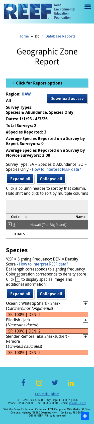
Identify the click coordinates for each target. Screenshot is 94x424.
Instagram (39, 385)
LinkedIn (71, 385)
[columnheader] (17, 216)
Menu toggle (87, 10)
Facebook (23, 385)
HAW (26, 94)
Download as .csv (67, 98)
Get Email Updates (47, 394)
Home (24, 36)
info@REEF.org (77, 403)
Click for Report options (38, 83)
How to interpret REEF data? (56, 169)
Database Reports (60, 36)
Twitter (54, 385)
